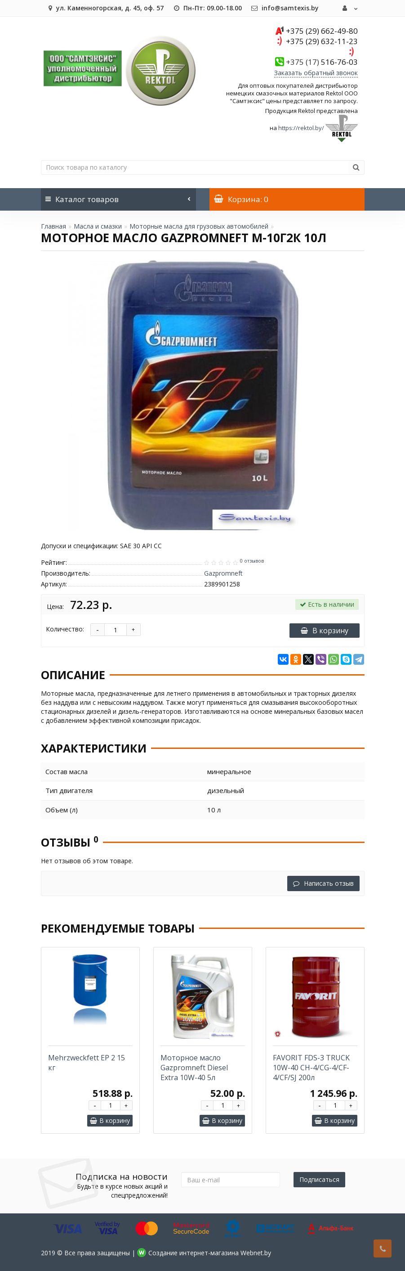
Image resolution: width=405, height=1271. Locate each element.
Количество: (65, 629)
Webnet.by (255, 1252)
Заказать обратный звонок (316, 72)
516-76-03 (322, 62)
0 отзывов (252, 561)
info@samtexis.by (285, 8)
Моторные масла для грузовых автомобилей (198, 226)
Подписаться (319, 1179)
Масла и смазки (98, 226)
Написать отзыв (323, 883)
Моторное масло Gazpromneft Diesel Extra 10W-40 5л (194, 1067)
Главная (53, 226)
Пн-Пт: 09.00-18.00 (207, 8)
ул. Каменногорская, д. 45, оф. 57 (104, 8)
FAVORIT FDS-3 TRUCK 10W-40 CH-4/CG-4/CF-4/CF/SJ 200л (311, 1067)
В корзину (324, 631)
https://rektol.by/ (301, 128)
